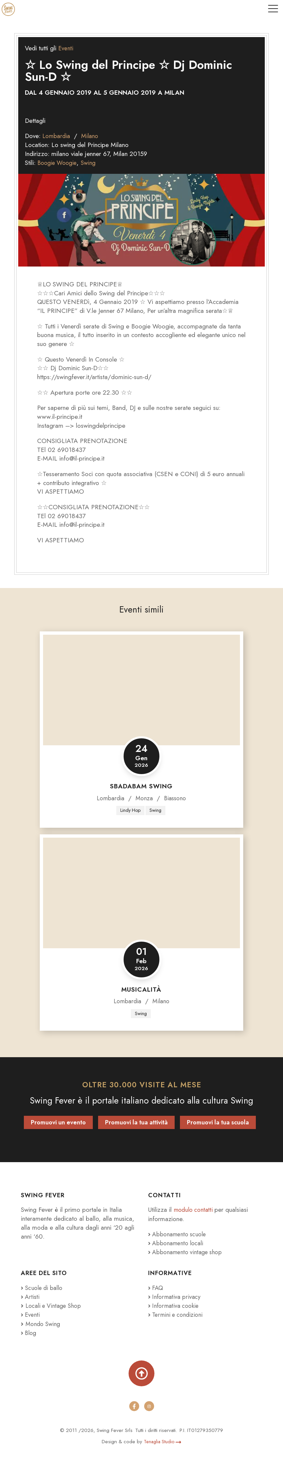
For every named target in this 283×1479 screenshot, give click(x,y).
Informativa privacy (175, 1296)
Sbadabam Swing (141, 785)
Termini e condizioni (177, 1314)
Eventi (66, 48)
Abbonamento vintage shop (187, 1252)
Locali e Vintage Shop (55, 1305)
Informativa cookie (175, 1305)
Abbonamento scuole (179, 1234)
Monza (144, 797)
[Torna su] (141, 1373)
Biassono (176, 797)
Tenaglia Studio (162, 1441)
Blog (29, 1332)
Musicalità (141, 989)
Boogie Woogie (58, 162)
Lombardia (57, 135)
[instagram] (149, 1406)
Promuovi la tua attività (136, 1123)
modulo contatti (195, 1210)
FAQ (156, 1287)
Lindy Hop (130, 810)
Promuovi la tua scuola (218, 1123)
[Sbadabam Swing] (141, 689)
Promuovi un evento (58, 1123)
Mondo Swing (44, 1323)
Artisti (30, 1296)
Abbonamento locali (177, 1243)
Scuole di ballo (43, 1287)
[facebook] (134, 1406)
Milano (92, 135)
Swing (91, 162)
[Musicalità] (141, 893)
